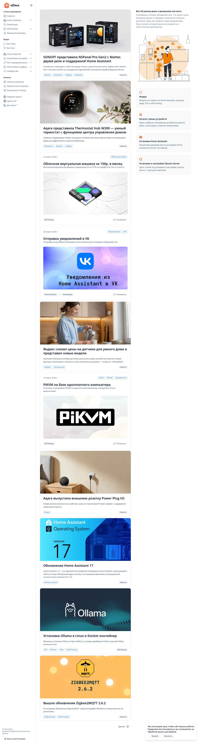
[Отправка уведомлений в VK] (85, 268)
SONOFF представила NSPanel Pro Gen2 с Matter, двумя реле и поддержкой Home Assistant (82, 59)
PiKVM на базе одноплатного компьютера (77, 384)
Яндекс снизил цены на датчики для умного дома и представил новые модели (85, 351)
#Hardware (58, 75)
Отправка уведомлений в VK (66, 238)
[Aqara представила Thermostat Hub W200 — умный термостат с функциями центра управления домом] (85, 102)
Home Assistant (50, 294)
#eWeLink (78, 75)
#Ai (45, 650)
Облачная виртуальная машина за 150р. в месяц (82, 163)
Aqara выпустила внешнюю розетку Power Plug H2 (83, 498)
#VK (125, 232)
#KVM (101, 378)
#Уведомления (114, 232)
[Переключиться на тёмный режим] (31, 5)
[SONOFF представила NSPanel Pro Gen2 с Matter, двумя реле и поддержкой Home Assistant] (85, 31)
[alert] (171, 731)
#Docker (53, 650)
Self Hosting (49, 220)
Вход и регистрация (14, 738)
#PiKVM (110, 378)
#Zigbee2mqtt (49, 717)
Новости (123, 75)
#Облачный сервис (119, 157)
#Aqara (47, 512)
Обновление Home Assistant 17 (68, 566)
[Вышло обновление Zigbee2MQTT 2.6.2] (85, 677)
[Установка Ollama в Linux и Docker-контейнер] (85, 609)
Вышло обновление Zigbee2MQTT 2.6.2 (74, 703)
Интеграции (67, 294)
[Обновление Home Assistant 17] (85, 539)
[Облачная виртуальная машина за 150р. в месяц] (85, 193)
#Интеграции (63, 717)
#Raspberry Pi (121, 378)
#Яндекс (47, 367)
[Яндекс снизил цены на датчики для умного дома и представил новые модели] (85, 323)
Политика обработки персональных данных (16, 732)
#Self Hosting (72, 650)
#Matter (47, 75)
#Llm (62, 650)
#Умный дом (59, 367)
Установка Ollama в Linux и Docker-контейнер (80, 636)
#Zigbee (69, 75)
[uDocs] (13, 5)
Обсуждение (119, 220)
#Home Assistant (50, 582)
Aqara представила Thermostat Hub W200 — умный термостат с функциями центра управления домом (84, 130)
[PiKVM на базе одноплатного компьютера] (85, 417)
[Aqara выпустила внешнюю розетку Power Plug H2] (85, 472)
